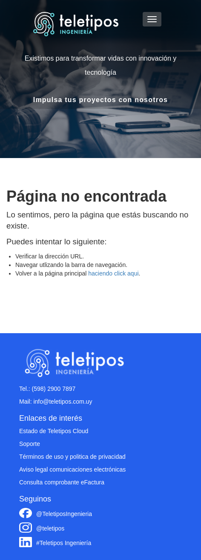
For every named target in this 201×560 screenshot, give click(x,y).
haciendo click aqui (113, 273)
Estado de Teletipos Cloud (53, 431)
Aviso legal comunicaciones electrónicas (72, 469)
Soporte (29, 443)
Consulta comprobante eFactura (61, 482)
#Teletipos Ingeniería (63, 542)
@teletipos (50, 528)
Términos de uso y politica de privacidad (72, 456)
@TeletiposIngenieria (64, 513)
